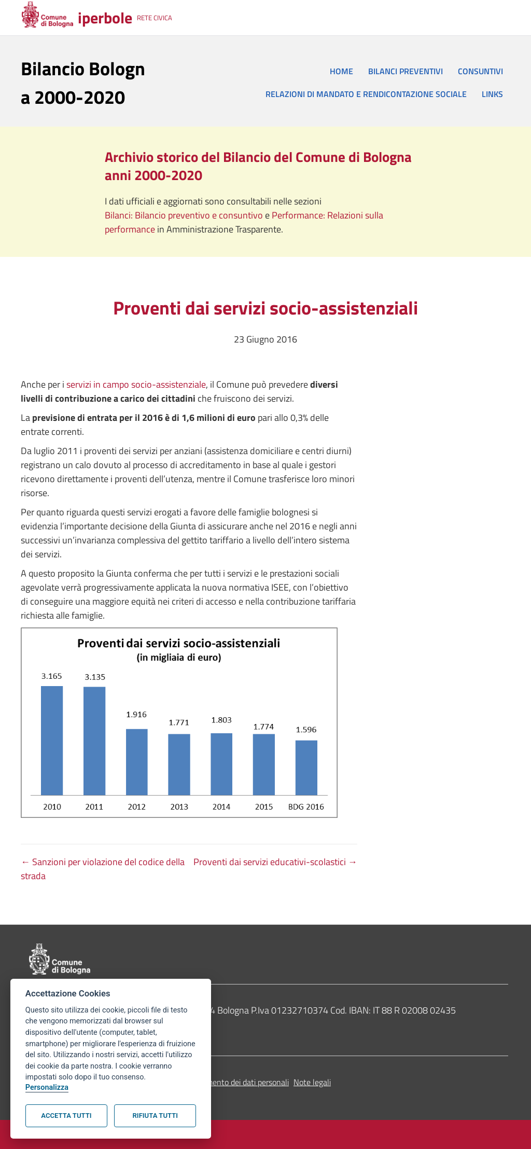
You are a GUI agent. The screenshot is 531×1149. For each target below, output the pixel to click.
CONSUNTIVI (480, 71)
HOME (341, 71)
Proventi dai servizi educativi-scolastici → (275, 862)
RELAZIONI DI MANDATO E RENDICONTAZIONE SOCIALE (366, 94)
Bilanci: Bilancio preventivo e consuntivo (185, 215)
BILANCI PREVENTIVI (405, 71)
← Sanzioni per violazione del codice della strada (103, 869)
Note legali (312, 1082)
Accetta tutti (66, 1115)
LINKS (492, 94)
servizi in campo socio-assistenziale (136, 384)
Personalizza (46, 1087)
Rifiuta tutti (155, 1115)
